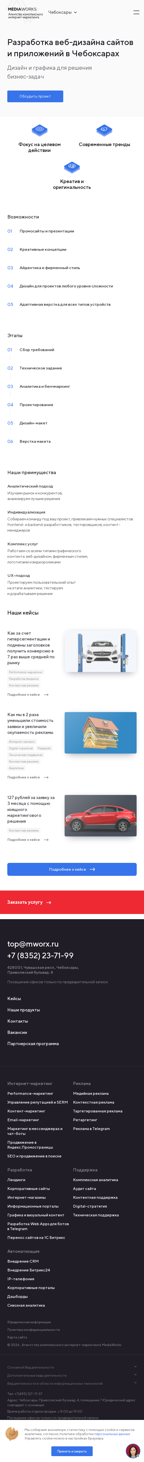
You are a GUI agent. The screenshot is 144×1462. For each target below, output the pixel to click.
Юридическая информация (29, 1322)
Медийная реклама (91, 1093)
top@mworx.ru (33, 943)
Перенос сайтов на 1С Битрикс (36, 1237)
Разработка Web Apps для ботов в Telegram (38, 1226)
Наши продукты (23, 1009)
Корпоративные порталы (31, 1287)
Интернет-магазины (26, 1197)
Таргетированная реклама (98, 1111)
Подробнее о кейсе (28, 696)
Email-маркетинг (23, 1120)
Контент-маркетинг (26, 1111)
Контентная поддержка (95, 1197)
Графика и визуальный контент (35, 1215)
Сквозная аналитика (26, 1305)
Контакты (17, 1021)
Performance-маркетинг (25, 674)
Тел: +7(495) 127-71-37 (24, 1394)
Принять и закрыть (72, 1451)
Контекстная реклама (23, 687)
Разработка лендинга (23, 681)
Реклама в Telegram (91, 1128)
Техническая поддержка (25, 757)
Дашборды (17, 1296)
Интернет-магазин (22, 744)
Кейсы (14, 998)
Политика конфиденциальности (33, 1330)
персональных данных (112, 1434)
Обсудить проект (35, 96)
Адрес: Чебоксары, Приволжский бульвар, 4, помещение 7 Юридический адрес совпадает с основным (71, 1402)
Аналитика (16, 770)
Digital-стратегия (21, 750)
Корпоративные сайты (28, 1188)
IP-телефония (20, 1279)
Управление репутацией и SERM (37, 1102)
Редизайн (44, 750)
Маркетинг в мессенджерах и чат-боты (35, 1131)
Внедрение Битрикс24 (28, 1270)
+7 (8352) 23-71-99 (40, 955)
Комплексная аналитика (95, 1179)
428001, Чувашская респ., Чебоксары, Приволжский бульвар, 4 (43, 970)
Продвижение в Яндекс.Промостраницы (30, 1145)
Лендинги (16, 1179)
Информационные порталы (33, 1206)
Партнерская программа (33, 1043)
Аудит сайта (84, 1188)
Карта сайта (17, 1337)
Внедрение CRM (23, 1261)
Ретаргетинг (85, 1120)
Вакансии (17, 1032)
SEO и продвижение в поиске (34, 1156)
